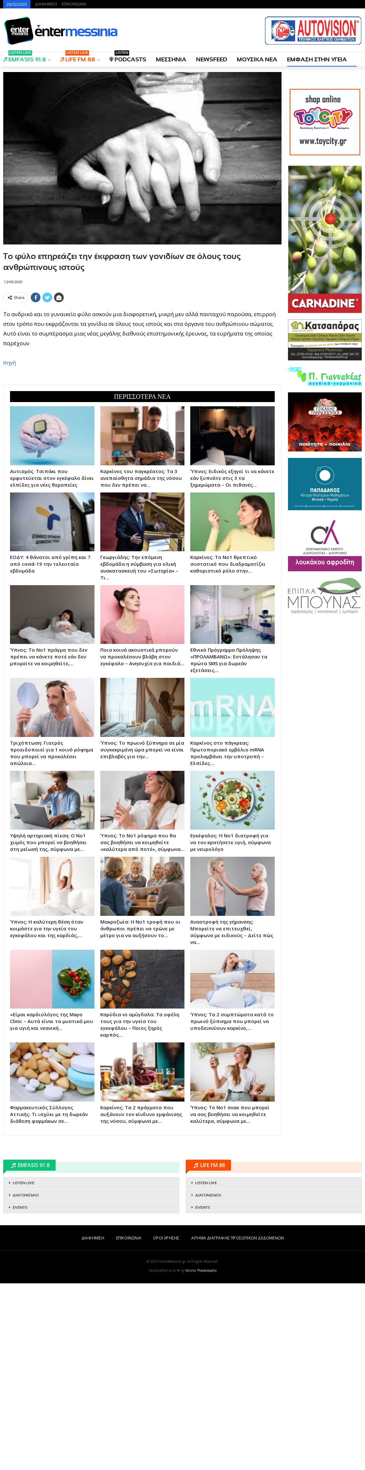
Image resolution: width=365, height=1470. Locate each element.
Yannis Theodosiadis (200, 1457)
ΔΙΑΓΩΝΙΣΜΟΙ (26, 1382)
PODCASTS (127, 57)
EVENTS (20, 1394)
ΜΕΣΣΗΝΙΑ (171, 59)
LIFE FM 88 (77, 57)
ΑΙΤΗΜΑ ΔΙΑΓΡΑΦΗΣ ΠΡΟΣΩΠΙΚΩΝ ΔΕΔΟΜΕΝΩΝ (237, 1424)
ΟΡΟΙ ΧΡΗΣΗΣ (166, 1424)
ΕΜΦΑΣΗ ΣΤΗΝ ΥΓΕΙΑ (317, 59)
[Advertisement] (142, 350)
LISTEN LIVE (23, 1369)
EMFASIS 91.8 (24, 57)
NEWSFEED (211, 59)
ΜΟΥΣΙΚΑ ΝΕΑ (257, 59)
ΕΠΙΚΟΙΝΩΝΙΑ (74, 4)
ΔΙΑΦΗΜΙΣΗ (46, 4)
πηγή (9, 456)
